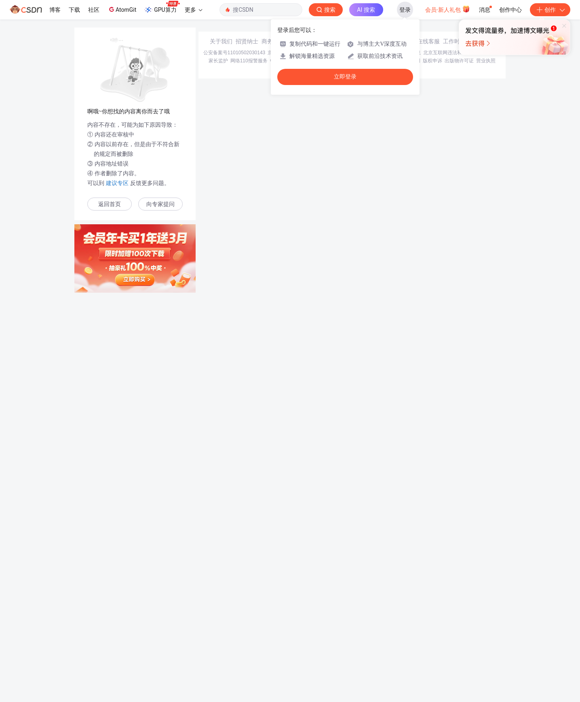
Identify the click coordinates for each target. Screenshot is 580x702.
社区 (93, 9)
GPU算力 (161, 7)
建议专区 (117, 183)
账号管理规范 (369, 644)
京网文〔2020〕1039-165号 (344, 635)
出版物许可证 (459, 644)
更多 (193, 9)
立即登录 (345, 77)
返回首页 (109, 204)
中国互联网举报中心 (292, 644)
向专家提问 (160, 204)
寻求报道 (298, 624)
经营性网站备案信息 (399, 635)
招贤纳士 (247, 624)
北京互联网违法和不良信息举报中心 (462, 635)
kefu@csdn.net (387, 624)
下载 (74, 9)
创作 (550, 9)
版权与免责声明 (403, 644)
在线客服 (428, 624)
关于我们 (221, 624)
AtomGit (122, 9)
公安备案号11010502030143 (234, 635)
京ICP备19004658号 (290, 635)
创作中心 (510, 9)
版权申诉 (432, 644)
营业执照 (486, 644)
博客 (55, 9)
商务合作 (273, 624)
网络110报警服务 (249, 644)
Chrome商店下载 (334, 644)
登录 (405, 9)
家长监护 (218, 644)
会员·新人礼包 (447, 9)
